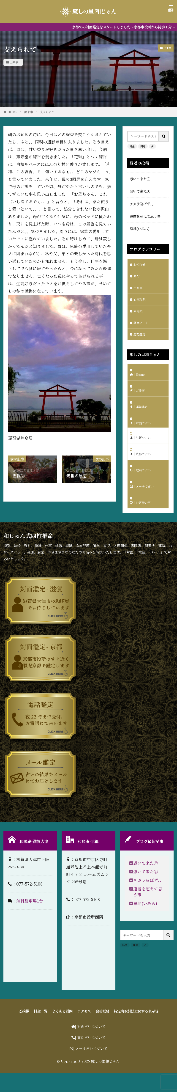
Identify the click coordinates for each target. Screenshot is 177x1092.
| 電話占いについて (90, 1056)
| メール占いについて (90, 1067)
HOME (12, 112)
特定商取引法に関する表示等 (136, 1029)
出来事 (13, 62)
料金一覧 (40, 1029)
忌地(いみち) (140, 228)
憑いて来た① (140, 191)
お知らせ (140, 264)
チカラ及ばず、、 (142, 203)
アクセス (84, 1029)
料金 (132, 146)
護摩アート (142, 326)
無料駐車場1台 (29, 920)
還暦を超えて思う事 (145, 216)
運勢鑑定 (140, 339)
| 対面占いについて (90, 1045)
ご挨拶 (24, 1029)
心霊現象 (140, 302)
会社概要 (102, 1029)
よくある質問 (62, 1029)
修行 (136, 277)
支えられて (47, 112)
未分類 (138, 314)
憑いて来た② (140, 178)
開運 (142, 146)
